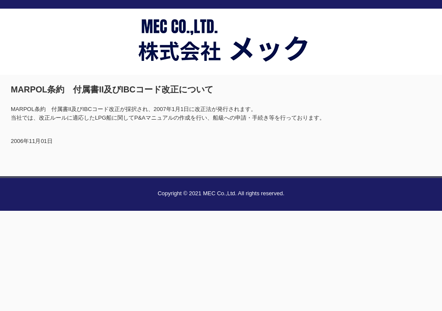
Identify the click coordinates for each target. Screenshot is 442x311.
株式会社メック (221, 57)
